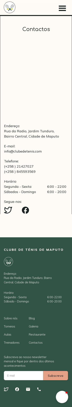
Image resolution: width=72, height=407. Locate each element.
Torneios (9, 326)
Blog (32, 318)
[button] (62, 7)
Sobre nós (10, 318)
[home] (9, 7)
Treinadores (12, 342)
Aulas (7, 334)
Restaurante (37, 334)
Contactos (36, 342)
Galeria (33, 326)
